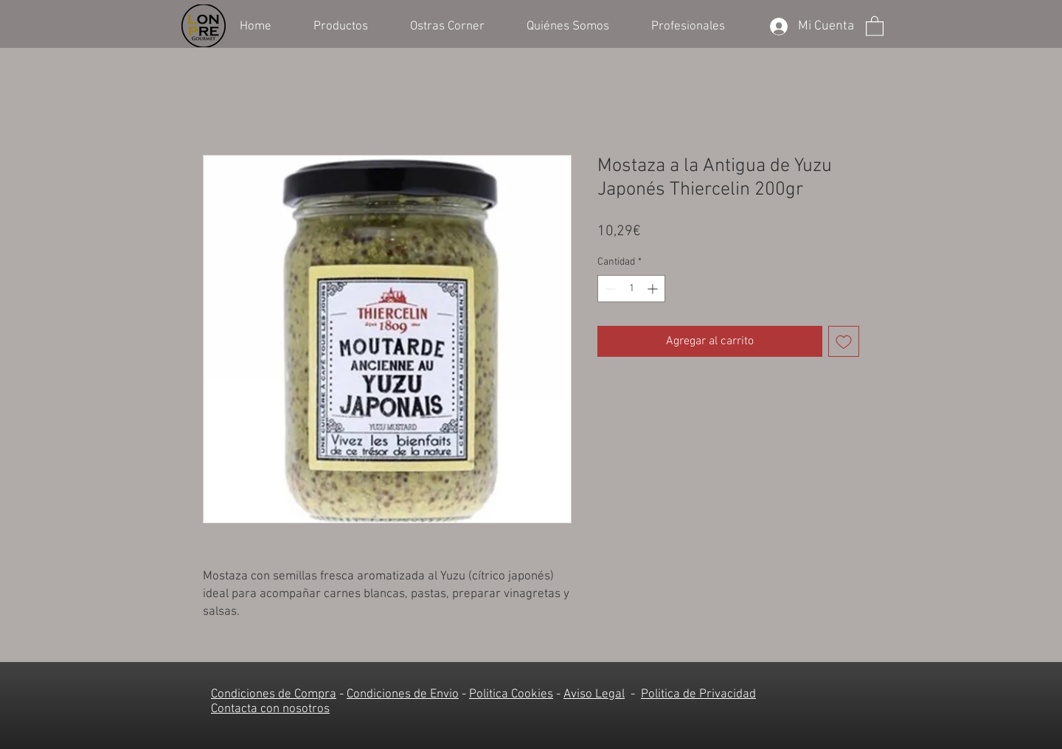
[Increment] (654, 289)
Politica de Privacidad (698, 694)
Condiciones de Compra (273, 694)
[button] (350, 25)
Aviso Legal (594, 694)
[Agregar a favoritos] (843, 341)
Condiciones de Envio (403, 694)
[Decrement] (609, 289)
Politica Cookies (511, 694)
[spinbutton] (631, 289)
